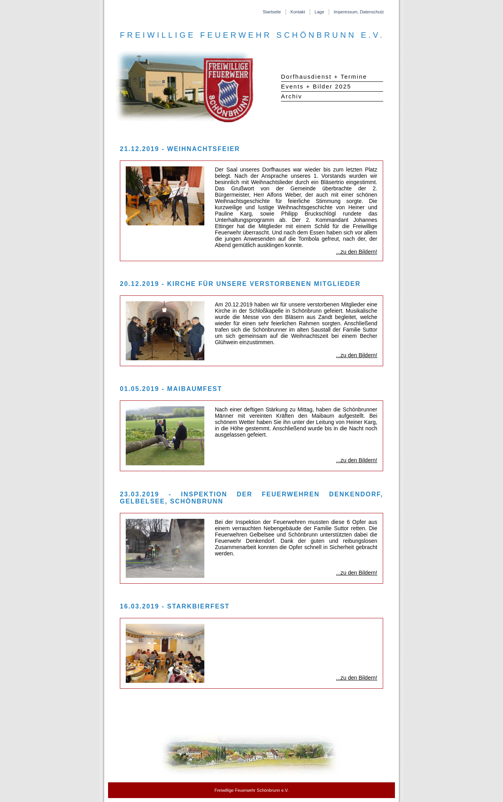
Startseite (272, 11)
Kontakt (297, 11)
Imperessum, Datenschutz (359, 11)
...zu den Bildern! (356, 252)
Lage (319, 11)
